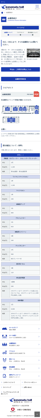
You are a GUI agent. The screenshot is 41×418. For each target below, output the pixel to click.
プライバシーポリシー (30, 382)
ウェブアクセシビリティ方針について (10, 393)
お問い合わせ (28, 387)
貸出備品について (33, 32)
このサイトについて (9, 382)
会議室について (8, 32)
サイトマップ (7, 387)
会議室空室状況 (20, 79)
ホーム (3, 2)
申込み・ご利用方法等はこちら (20, 69)
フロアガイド (20, 32)
